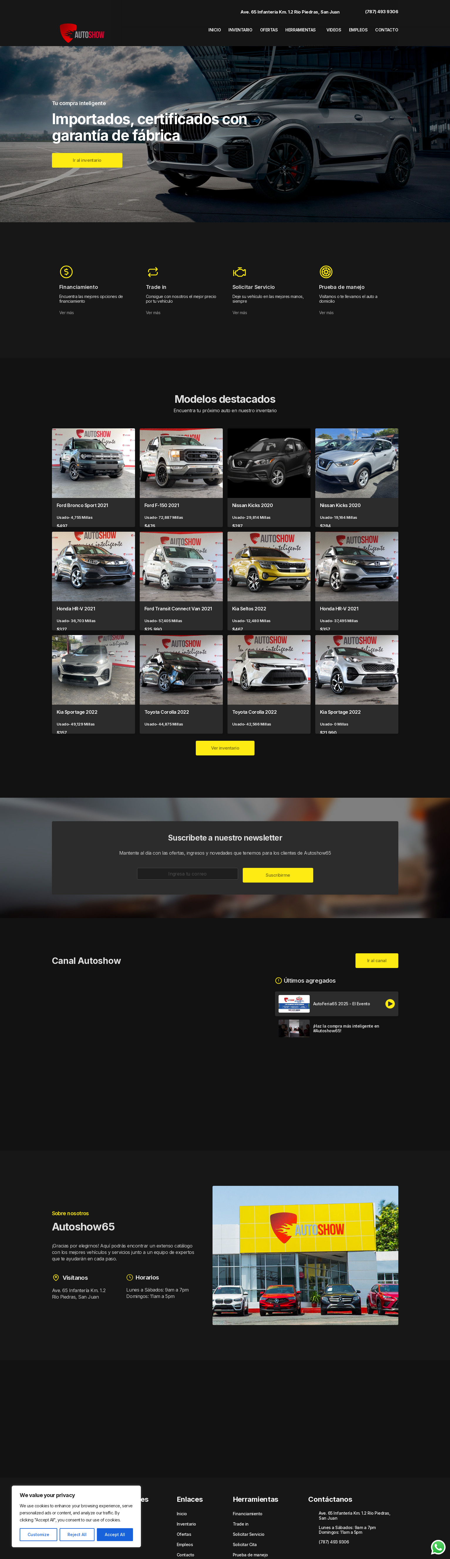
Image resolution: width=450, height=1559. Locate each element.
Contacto (387, 28)
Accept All (115, 1534)
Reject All (77, 1534)
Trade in (241, 1515)
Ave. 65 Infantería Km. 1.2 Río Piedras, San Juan (284, 9)
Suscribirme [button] (278, 866)
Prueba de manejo (250, 1545)
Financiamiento (247, 1504)
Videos (329, 28)
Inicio (195, 28)
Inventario (224, 28)
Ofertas (256, 28)
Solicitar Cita (245, 1535)
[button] (87, 151)
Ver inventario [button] (225, 739)
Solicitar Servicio (248, 1525)
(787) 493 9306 (375, 9)
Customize (38, 1534)
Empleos (356, 28)
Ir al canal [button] (376, 951)
